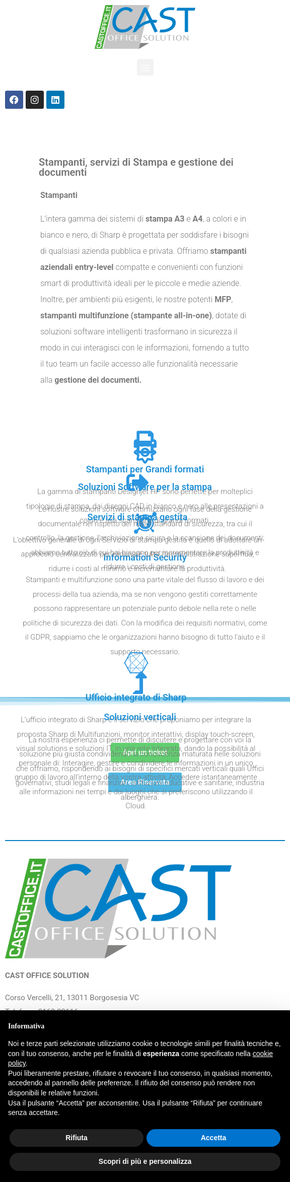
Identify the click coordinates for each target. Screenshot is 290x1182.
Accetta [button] (214, 1138)
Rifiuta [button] (76, 1138)
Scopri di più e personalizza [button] (145, 1161)
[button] (145, 67)
